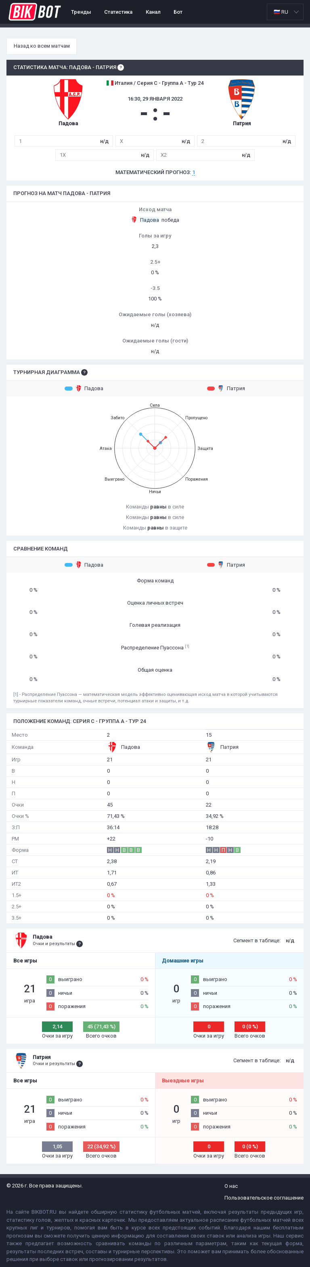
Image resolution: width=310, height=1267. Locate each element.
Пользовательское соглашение (264, 1198)
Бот (178, 12)
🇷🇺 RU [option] (281, 12)
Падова (84, 388)
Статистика (118, 12)
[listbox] (285, 12)
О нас (231, 1186)
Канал (153, 12)
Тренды (81, 12)
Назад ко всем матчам (42, 46)
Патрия (226, 388)
